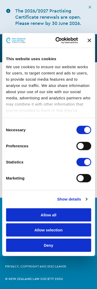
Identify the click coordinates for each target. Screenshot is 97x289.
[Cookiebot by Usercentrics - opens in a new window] (58, 40)
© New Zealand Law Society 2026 (34, 279)
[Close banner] (89, 40)
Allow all (48, 214)
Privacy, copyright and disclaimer (35, 266)
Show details (69, 199)
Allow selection (48, 230)
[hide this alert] (90, 7)
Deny (48, 245)
